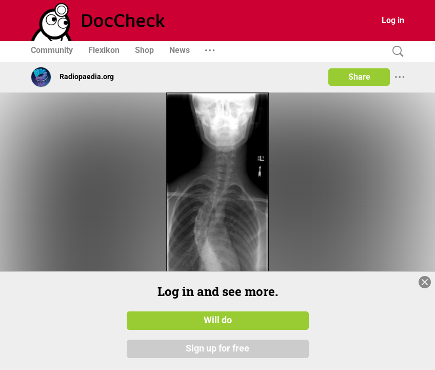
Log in (393, 20)
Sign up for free (217, 349)
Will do (218, 320)
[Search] (395, 52)
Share (359, 77)
